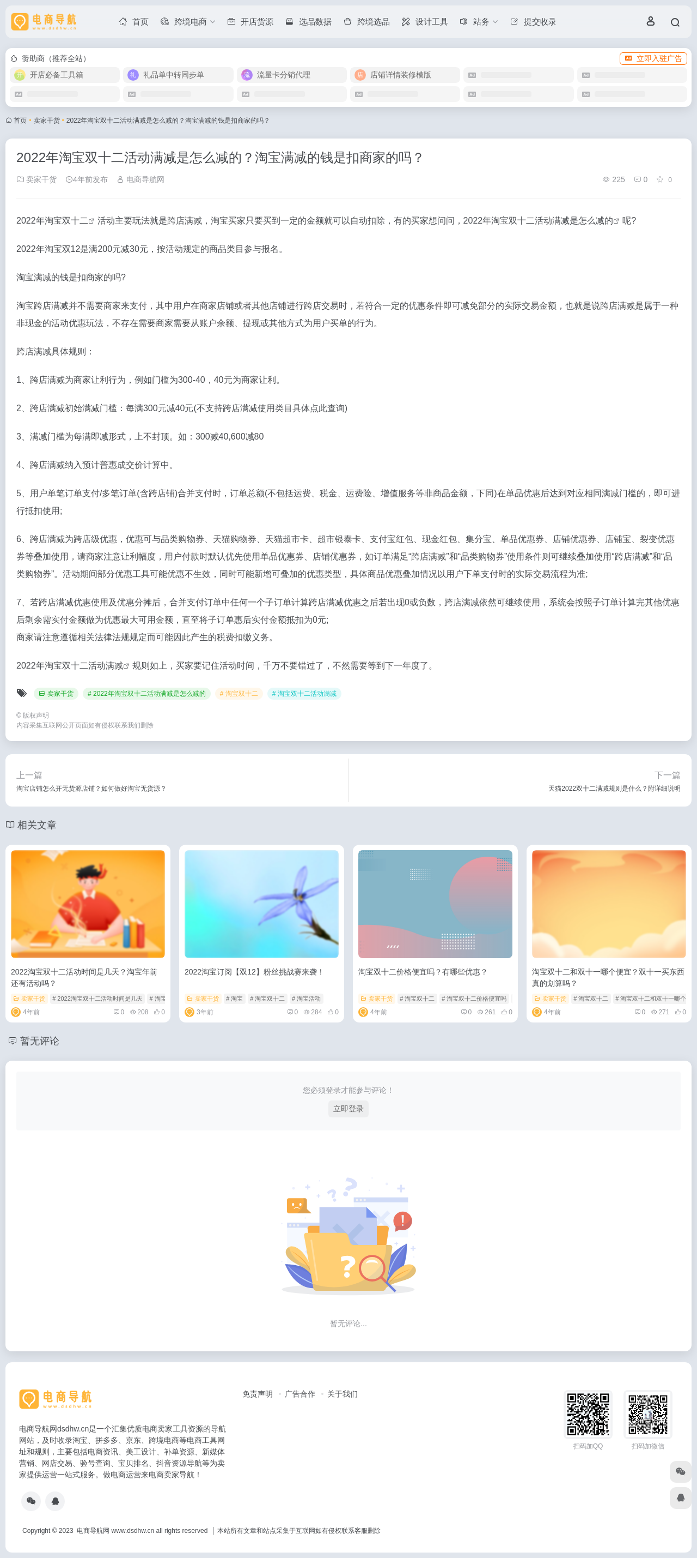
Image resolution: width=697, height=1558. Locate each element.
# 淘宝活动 (306, 998)
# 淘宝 (234, 998)
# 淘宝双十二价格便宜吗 (474, 998)
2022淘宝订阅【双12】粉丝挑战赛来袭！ (255, 971)
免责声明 (257, 1393)
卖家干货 (47, 120)
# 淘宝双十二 (239, 693)
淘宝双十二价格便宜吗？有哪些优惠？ (423, 971)
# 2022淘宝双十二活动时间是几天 (97, 998)
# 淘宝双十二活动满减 (304, 693)
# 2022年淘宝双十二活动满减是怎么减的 (147, 693)
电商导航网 (140, 179)
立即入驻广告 (653, 58)
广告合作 (300, 1393)
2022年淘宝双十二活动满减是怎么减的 (538, 220)
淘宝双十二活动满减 (84, 665)
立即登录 (348, 1108)
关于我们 (342, 1393)
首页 (20, 120)
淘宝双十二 (66, 220)
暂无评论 (39, 1041)
